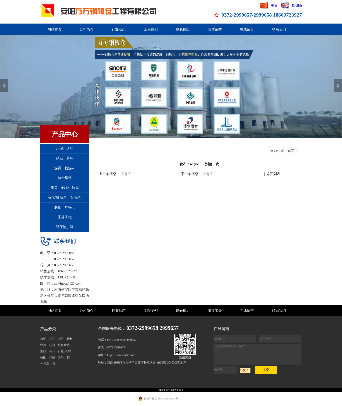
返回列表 (273, 174)
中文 (274, 5)
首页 (291, 151)
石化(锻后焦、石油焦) (65, 197)
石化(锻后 (64, 351)
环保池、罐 (65, 227)
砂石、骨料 (65, 158)
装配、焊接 (47, 357)
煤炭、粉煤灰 (64, 168)
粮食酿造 (65, 178)
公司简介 (87, 29)
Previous (4, 85)
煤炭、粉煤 (47, 345)
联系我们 (279, 29)
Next (338, 85)
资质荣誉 (215, 29)
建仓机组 (183, 29)
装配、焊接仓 (64, 207)
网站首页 (55, 29)
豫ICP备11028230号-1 (171, 390)
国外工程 (65, 217)
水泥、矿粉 (65, 148)
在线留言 (247, 29)
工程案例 (151, 29)
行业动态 (119, 29)
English (297, 5)
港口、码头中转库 (65, 187)
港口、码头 (47, 351)
